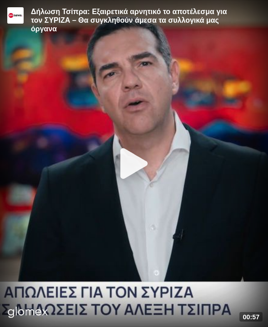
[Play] (134, 163)
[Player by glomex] (28, 313)
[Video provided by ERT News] (15, 15)
